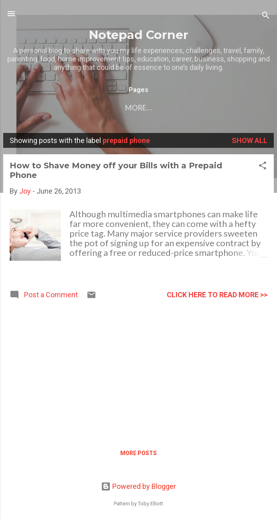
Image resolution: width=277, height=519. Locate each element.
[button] (262, 167)
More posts (138, 453)
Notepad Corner (138, 34)
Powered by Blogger (138, 486)
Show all (249, 140)
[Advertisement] (138, 371)
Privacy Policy (225, 107)
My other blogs (151, 107)
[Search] (266, 16)
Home (34, 107)
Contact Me (83, 107)
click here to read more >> (217, 294)
